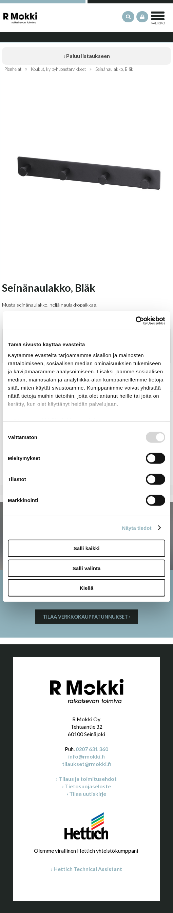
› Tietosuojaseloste (86, 786)
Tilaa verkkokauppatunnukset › (87, 617)
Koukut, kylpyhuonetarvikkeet (58, 69)
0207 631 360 (92, 749)
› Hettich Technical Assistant (86, 869)
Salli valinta (87, 568)
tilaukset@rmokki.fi (86, 764)
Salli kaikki (87, 548)
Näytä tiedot (137, 528)
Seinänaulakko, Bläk (114, 69)
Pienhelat (12, 69)
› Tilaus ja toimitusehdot (86, 778)
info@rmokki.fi (86, 756)
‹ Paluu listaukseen (86, 56)
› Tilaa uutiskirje (86, 793)
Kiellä (86, 588)
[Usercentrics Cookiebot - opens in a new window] (135, 320)
